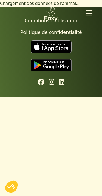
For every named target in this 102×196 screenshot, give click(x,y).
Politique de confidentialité (51, 32)
